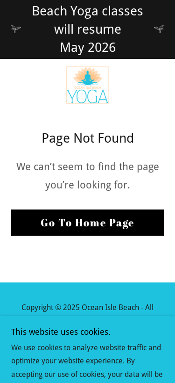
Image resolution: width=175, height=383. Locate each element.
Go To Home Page (87, 222)
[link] (87, 85)
